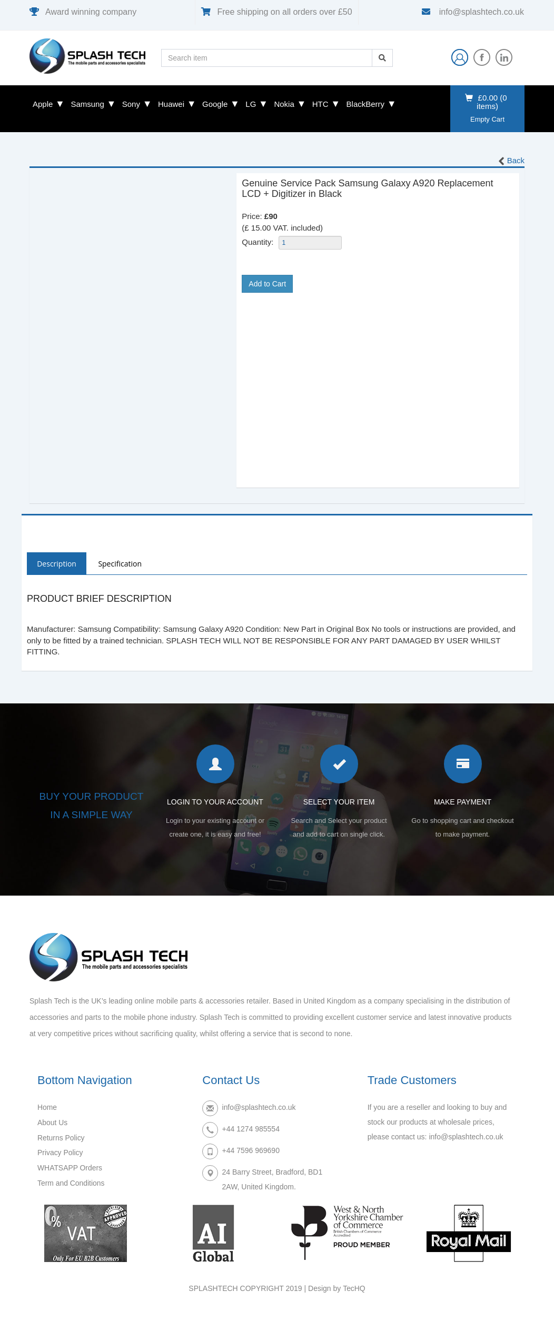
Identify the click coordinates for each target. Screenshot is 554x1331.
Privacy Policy (60, 1152)
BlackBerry (366, 104)
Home (47, 1108)
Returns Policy (61, 1137)
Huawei (171, 104)
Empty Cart (487, 119)
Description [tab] (57, 564)
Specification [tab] (121, 564)
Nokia (284, 104)
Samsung (87, 104)
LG (250, 104)
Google (214, 104)
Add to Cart (267, 284)
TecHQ (354, 1289)
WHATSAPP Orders (70, 1167)
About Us (52, 1122)
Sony (131, 104)
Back (511, 161)
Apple (43, 104)
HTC (320, 104)
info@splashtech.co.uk (480, 11)
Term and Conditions (71, 1181)
